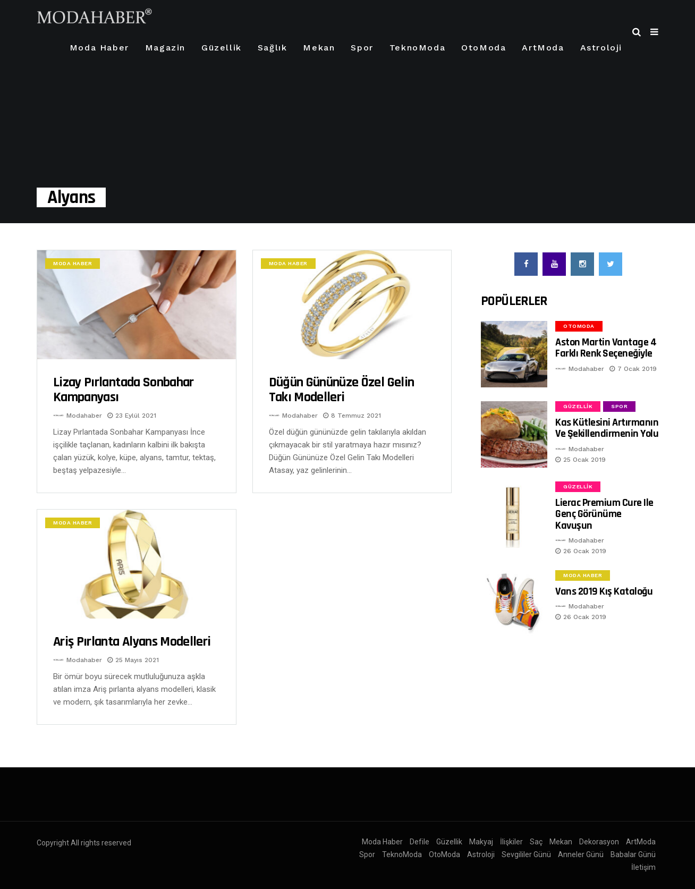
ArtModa (543, 48)
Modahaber (84, 415)
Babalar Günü (633, 854)
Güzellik (221, 48)
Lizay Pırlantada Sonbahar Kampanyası (123, 390)
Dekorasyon (599, 841)
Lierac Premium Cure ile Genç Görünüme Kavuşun (604, 514)
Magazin (165, 48)
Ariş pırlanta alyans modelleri (132, 641)
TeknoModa (417, 48)
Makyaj (481, 841)
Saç (536, 841)
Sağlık (272, 48)
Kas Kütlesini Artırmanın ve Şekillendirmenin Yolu (606, 428)
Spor (362, 48)
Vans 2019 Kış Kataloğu (603, 591)
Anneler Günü (581, 854)
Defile (419, 841)
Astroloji (601, 48)
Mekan (319, 48)
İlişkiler (511, 841)
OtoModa (483, 48)
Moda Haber (99, 48)
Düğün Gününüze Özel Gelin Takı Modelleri (341, 390)
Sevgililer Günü (526, 854)
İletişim (643, 867)
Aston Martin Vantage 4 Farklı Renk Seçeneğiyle (605, 347)
